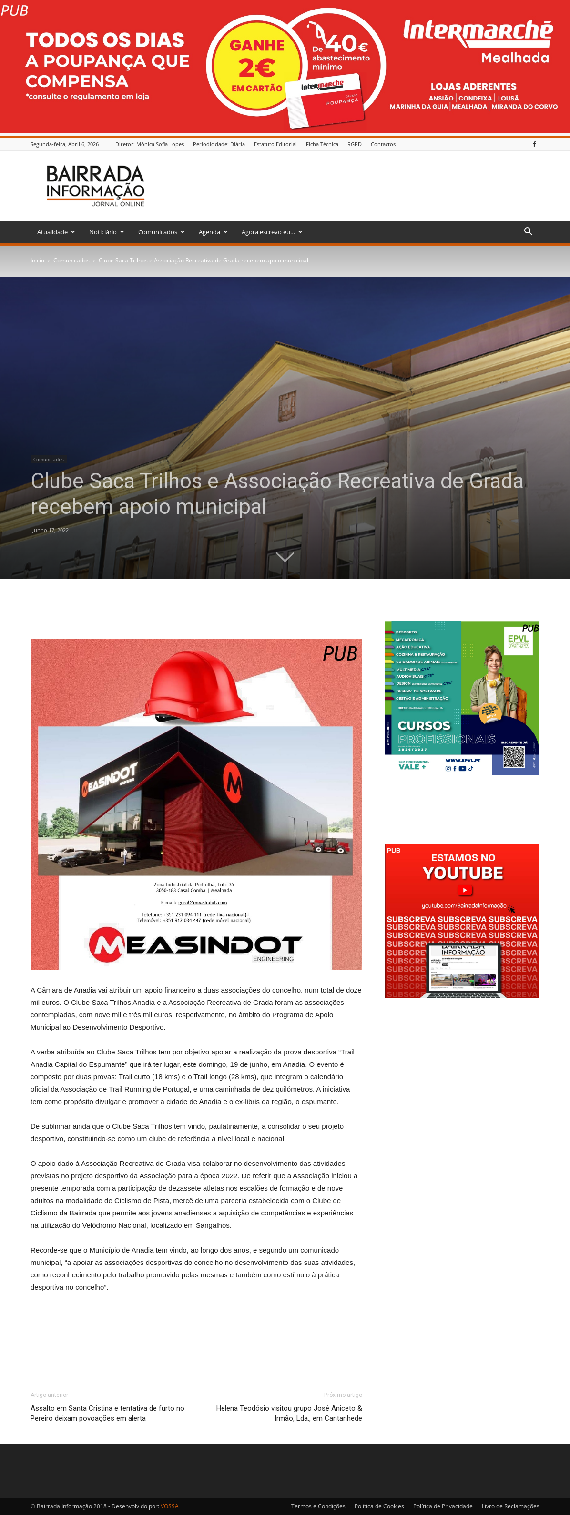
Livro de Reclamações (510, 1506)
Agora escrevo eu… (272, 232)
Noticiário (106, 232)
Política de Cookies (379, 1506)
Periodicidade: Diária (219, 144)
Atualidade (56, 232)
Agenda (213, 232)
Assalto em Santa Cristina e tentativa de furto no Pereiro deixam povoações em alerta (107, 1413)
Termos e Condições (318, 1506)
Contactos (383, 144)
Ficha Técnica (322, 144)
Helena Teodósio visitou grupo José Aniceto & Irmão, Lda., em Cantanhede (289, 1413)
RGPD (354, 144)
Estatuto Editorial (275, 144)
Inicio (37, 260)
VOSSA (170, 1506)
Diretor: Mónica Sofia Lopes (149, 144)
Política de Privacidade (443, 1506)
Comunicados (161, 232)
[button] (528, 232)
